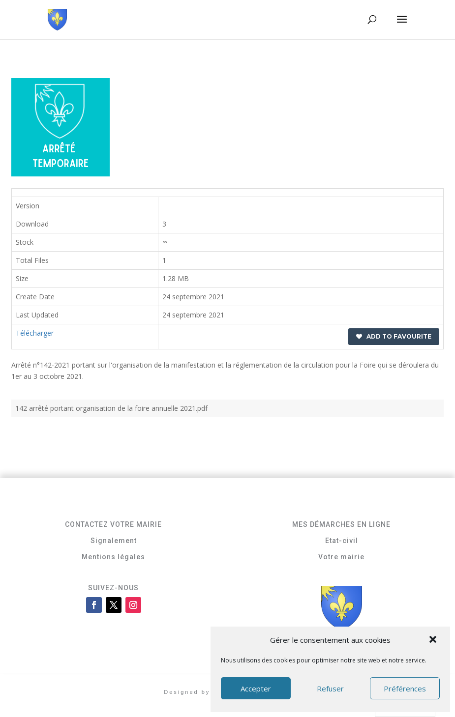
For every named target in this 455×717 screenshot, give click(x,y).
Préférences (405, 688)
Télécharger (35, 333)
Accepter (256, 688)
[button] (434, 640)
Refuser (330, 688)
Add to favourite (393, 336)
